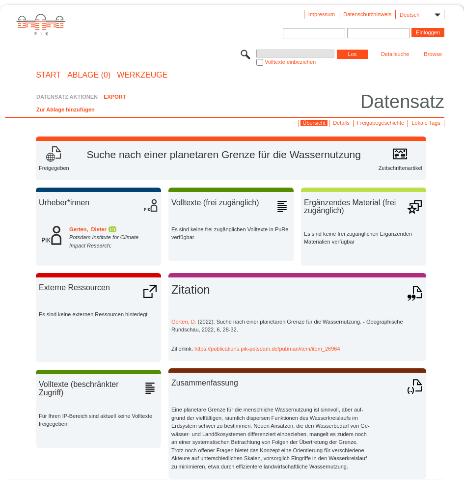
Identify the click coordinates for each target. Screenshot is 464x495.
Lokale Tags (425, 123)
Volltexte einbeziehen (290, 62)
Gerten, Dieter (88, 229)
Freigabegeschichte (380, 123)
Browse (433, 54)
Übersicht (313, 123)
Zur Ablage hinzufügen (65, 109)
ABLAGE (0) (88, 75)
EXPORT (115, 97)
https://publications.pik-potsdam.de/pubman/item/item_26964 (267, 349)
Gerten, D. (183, 322)
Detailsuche (395, 54)
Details (341, 123)
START (48, 75)
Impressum (321, 14)
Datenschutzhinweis (367, 14)
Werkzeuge (142, 75)
